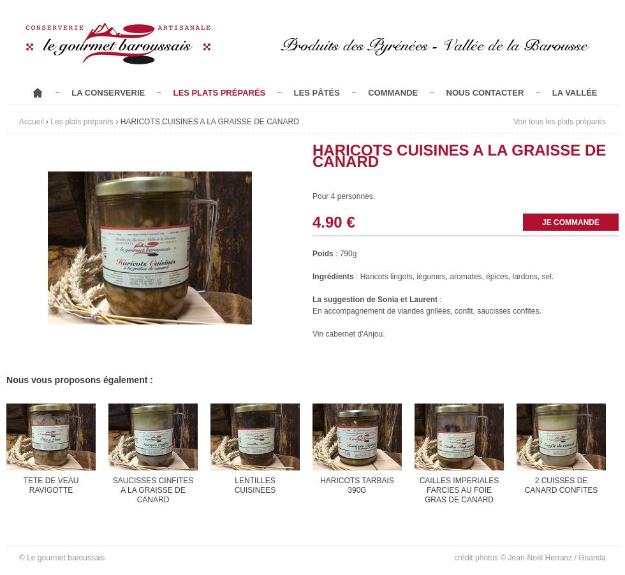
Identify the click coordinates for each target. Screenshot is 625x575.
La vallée (575, 93)
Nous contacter (485, 93)
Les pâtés (317, 93)
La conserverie (108, 93)
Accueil (37, 93)
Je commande (570, 222)
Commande (393, 93)
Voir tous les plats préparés (559, 121)
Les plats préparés (219, 93)
